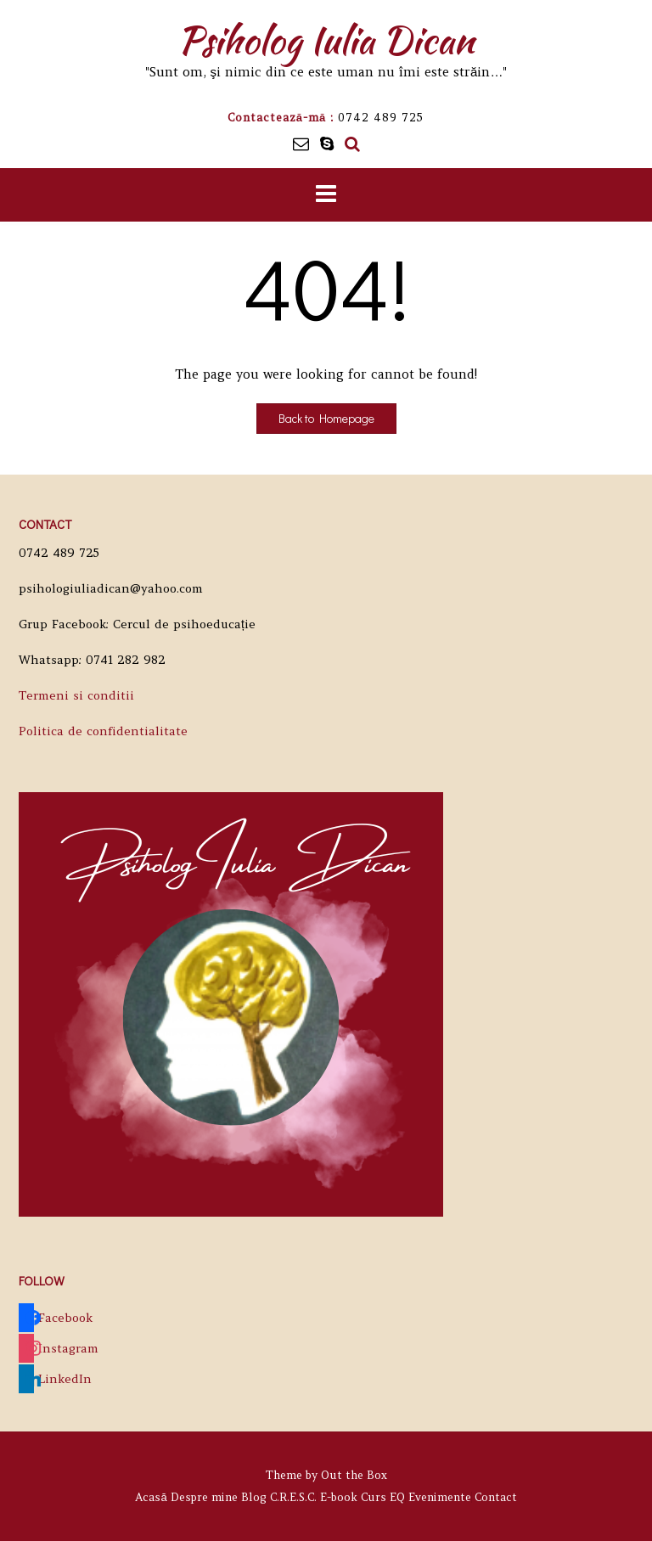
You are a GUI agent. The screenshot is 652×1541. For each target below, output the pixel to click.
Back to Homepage (326, 418)
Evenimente (439, 1497)
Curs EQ (383, 1497)
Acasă (150, 1497)
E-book (338, 1497)
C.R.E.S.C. (293, 1497)
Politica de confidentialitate (103, 731)
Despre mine (204, 1497)
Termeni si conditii (76, 695)
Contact (496, 1497)
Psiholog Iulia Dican (326, 40)
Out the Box (354, 1475)
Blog (254, 1497)
